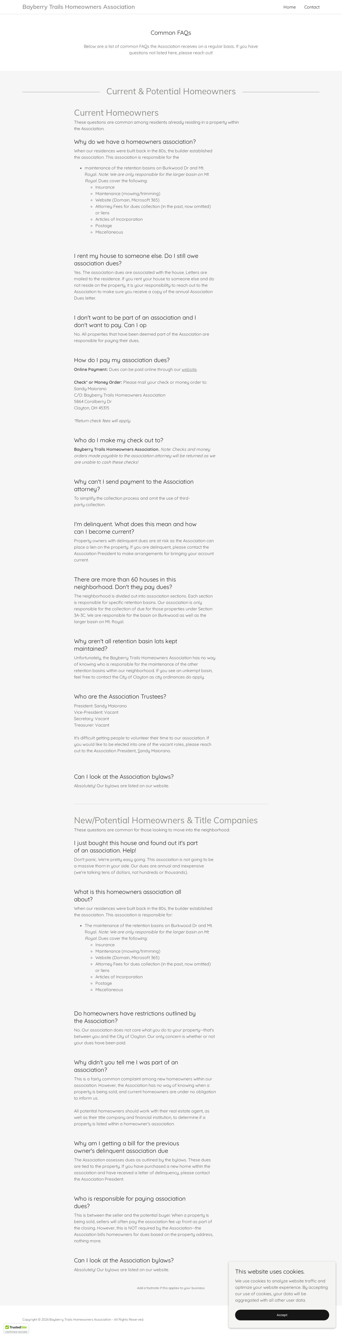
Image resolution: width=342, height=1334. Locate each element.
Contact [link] (312, 7)
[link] (96, 7)
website (189, 369)
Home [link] (289, 7)
